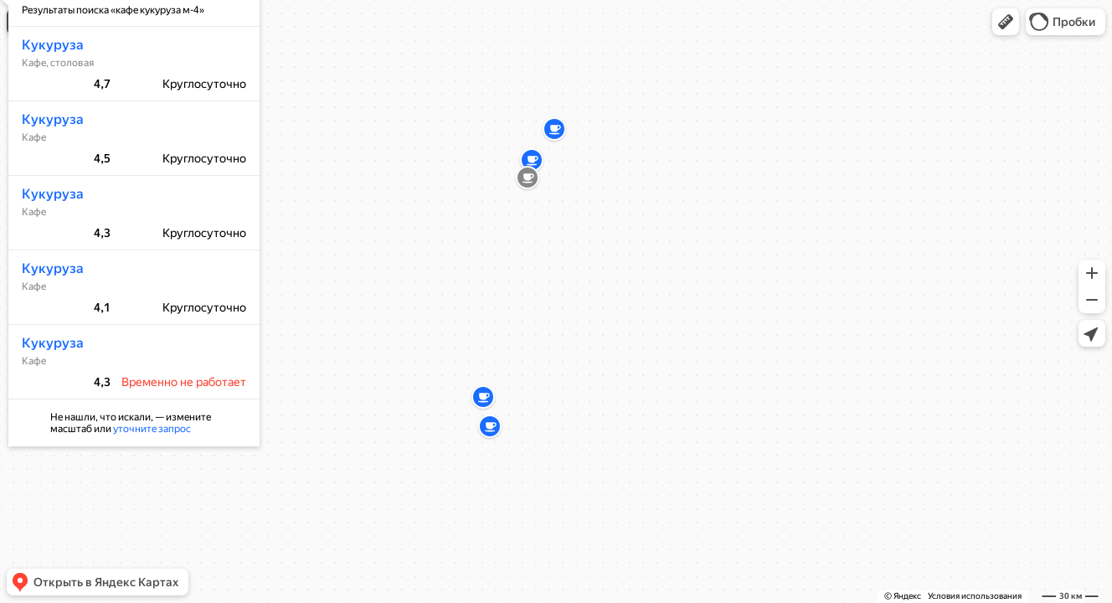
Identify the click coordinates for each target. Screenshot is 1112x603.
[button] (1005, 21)
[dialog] (129, 270)
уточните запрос (147, 478)
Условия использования (975, 595)
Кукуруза (48, 94)
